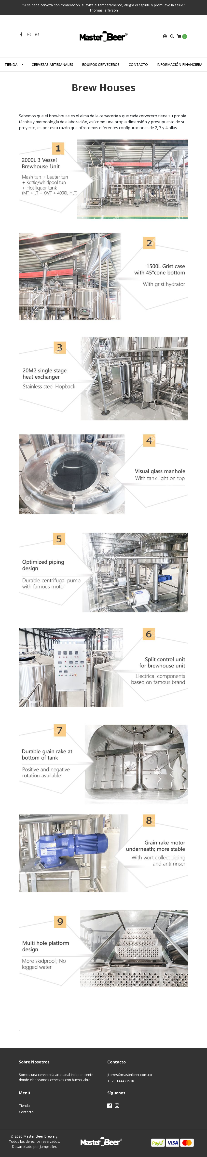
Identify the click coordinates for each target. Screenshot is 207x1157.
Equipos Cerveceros (101, 64)
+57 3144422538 (120, 1081)
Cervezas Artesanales (52, 64)
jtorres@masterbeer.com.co (129, 1074)
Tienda (11, 64)
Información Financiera (179, 64)
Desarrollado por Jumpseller (34, 1146)
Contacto (138, 64)
